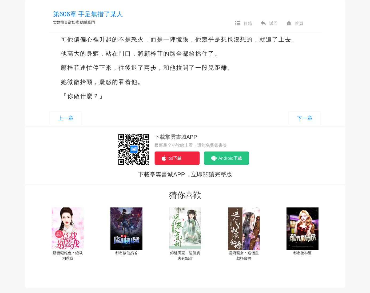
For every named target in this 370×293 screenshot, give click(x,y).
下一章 (305, 118)
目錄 (243, 23)
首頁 (294, 23)
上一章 (66, 118)
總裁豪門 (87, 22)
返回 (269, 23)
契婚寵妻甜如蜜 (66, 22)
